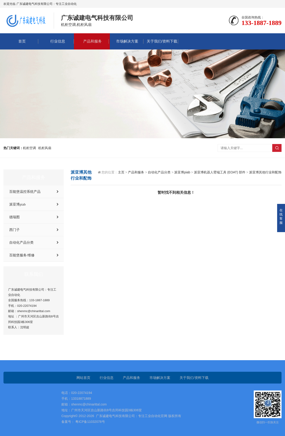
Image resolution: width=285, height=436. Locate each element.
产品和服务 (91, 41)
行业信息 (56, 41)
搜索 (277, 148)
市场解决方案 (126, 41)
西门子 (14, 230)
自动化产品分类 (21, 242)
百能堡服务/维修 (22, 255)
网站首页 (83, 378)
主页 (121, 172)
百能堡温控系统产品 (25, 191)
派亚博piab (17, 204)
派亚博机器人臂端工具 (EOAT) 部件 (219, 172)
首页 (21, 41)
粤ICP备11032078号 (89, 422)
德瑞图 (14, 217)
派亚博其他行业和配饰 (265, 172)
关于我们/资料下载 (161, 41)
